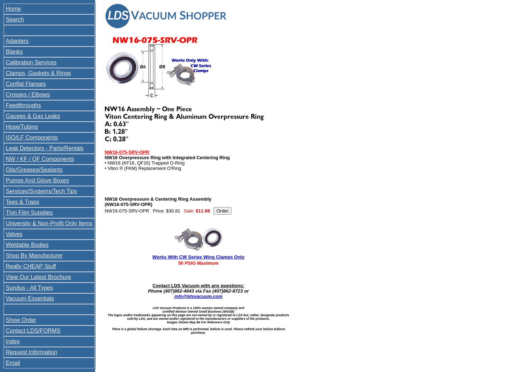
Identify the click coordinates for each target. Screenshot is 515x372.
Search (15, 19)
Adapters (17, 41)
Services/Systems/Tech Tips (41, 191)
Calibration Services (31, 62)
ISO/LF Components (32, 137)
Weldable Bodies (27, 245)
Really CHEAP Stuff (31, 266)
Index (13, 341)
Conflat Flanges (26, 84)
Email (13, 363)
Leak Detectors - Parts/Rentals (45, 148)
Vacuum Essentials (30, 298)
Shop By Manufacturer (34, 256)
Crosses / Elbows (28, 95)
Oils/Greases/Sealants (34, 170)
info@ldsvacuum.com (198, 296)
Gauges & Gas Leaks (33, 116)
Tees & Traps (22, 202)
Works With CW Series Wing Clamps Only (198, 257)
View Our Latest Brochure (38, 277)
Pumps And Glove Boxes (37, 180)
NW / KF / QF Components (40, 159)
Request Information (31, 352)
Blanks (14, 52)
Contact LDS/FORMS (33, 331)
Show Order (21, 320)
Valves (14, 234)
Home (13, 9)
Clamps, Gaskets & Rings (38, 73)
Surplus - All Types (29, 288)
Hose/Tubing (22, 127)
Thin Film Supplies (29, 213)
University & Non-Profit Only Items (49, 223)
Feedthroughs (23, 105)
